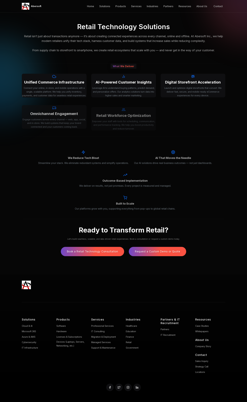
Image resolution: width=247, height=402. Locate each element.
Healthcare (131, 326)
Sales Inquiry (201, 361)
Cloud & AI (27, 326)
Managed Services (101, 342)
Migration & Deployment (103, 336)
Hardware (61, 331)
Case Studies (202, 326)
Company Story (203, 346)
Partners (168, 6)
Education (131, 331)
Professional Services (102, 326)
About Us (201, 6)
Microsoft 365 (29, 331)
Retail (128, 342)
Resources (185, 6)
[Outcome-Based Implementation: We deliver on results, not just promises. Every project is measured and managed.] (125, 184)
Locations (200, 372)
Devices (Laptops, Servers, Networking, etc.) (70, 343)
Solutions (104, 6)
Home (90, 6)
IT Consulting (98, 331)
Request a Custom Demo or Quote (157, 256)
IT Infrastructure (30, 347)
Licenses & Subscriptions (69, 336)
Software (61, 326)
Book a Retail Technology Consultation (92, 256)
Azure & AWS (28, 336)
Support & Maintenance (103, 347)
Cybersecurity (29, 342)
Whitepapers (201, 331)
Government (132, 347)
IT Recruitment (168, 335)
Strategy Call (201, 366)
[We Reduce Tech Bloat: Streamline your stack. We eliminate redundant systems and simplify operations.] (83, 162)
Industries (152, 6)
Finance (130, 336)
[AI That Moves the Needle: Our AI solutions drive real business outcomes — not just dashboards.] (173, 162)
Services (136, 6)
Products (120, 6)
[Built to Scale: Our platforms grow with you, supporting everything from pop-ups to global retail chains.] (125, 207)
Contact (218, 6)
